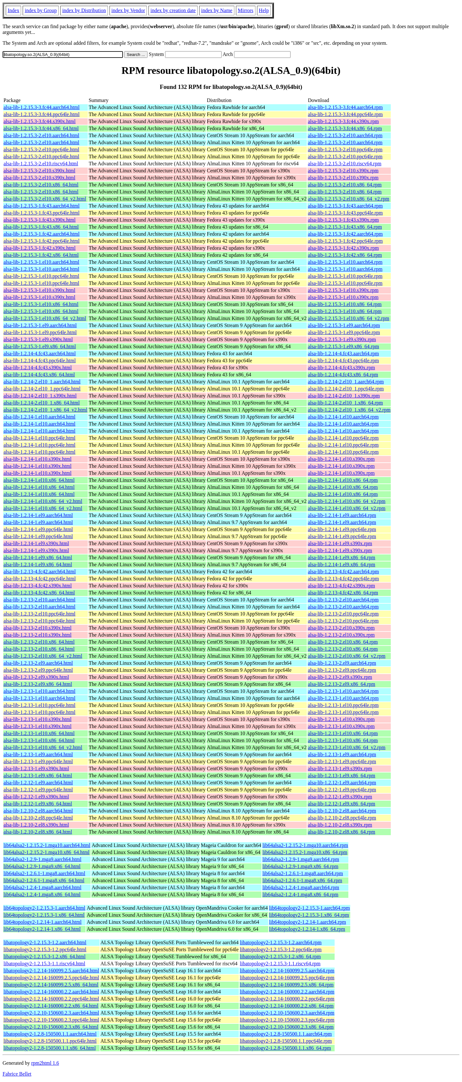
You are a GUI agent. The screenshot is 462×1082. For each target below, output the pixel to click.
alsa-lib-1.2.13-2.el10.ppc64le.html (39, 613)
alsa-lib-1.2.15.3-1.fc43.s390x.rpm (343, 220)
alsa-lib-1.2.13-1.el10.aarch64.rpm (343, 691)
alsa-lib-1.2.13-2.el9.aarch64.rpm (342, 663)
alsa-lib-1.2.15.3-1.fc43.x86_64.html (41, 227)
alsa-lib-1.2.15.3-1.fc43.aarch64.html (42, 205)
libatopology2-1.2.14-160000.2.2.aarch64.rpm (287, 991)
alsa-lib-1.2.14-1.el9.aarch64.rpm (342, 515)
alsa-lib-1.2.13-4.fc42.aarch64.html (40, 571)
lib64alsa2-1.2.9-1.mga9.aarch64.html (42, 859)
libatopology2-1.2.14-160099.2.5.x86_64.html (51, 984)
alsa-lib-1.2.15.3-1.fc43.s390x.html (40, 220)
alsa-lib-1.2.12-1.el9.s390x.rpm (340, 796)
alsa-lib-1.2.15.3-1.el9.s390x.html (38, 339)
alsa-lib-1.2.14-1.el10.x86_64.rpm (343, 480)
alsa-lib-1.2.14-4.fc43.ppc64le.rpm (343, 360)
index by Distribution (84, 10)
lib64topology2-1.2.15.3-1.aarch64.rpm (309, 908)
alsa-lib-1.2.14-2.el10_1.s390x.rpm (344, 395)
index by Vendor (128, 10)
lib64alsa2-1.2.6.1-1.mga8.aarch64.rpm (302, 873)
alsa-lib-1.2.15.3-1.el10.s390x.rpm (343, 290)
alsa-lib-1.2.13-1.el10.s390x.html (38, 719)
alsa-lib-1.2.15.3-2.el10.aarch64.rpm (345, 135)
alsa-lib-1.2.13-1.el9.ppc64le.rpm (342, 761)
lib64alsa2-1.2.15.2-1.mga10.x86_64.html (46, 852)
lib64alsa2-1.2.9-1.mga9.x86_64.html (42, 866)
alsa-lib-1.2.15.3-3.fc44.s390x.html (40, 121)
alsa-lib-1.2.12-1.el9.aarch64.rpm (342, 782)
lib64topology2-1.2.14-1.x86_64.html (42, 929)
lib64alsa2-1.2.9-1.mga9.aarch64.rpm (300, 859)
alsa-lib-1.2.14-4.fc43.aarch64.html (40, 353)
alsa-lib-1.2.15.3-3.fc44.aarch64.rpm (345, 107)
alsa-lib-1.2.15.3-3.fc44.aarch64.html (42, 107)
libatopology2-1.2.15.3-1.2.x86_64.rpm (280, 956)
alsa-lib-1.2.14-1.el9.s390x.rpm (340, 543)
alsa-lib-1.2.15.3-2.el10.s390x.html (39, 170)
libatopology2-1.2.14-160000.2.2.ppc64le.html (51, 998)
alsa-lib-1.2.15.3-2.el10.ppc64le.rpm (345, 149)
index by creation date (173, 10)
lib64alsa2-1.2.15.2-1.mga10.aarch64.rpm (305, 845)
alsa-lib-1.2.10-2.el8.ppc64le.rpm (342, 817)
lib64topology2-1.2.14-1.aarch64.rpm (307, 922)
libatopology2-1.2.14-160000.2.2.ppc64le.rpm (287, 998)
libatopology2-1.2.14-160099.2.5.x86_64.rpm (286, 984)
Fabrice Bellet (17, 1074)
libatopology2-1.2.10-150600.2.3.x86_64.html (51, 1027)
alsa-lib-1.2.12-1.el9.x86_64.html (38, 803)
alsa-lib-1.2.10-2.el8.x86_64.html (38, 832)
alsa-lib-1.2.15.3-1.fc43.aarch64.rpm (345, 205)
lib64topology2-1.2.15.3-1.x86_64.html (44, 915)
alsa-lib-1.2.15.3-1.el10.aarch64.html (41, 262)
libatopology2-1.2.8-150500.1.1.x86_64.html (50, 1048)
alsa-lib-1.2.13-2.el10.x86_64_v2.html (43, 656)
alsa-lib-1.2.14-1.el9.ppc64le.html (38, 529)
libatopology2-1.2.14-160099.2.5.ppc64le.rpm (287, 977)
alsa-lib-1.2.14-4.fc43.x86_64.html (39, 374)
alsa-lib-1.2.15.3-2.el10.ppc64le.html (41, 149)
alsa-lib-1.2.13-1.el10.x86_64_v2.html (43, 747)
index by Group (41, 10)
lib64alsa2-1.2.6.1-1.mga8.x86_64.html (44, 880)
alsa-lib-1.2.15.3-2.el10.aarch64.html (41, 135)
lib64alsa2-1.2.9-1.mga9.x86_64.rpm (300, 866)
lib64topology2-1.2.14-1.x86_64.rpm (307, 929)
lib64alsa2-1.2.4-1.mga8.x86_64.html (42, 894)
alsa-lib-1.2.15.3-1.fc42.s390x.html (40, 248)
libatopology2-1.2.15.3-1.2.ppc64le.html (45, 949)
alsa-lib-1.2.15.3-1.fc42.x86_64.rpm (345, 255)
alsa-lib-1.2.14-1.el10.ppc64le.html (39, 438)
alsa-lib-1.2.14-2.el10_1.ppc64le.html (42, 388)
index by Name (216, 10)
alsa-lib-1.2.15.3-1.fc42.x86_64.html (41, 255)
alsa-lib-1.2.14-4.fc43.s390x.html (38, 367)
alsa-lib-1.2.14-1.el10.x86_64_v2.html (43, 501)
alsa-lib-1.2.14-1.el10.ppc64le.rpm (343, 438)
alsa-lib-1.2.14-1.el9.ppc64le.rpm (342, 529)
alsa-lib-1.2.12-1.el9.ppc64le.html (38, 789)
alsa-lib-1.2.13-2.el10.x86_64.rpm (343, 642)
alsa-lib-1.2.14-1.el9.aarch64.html (38, 515)
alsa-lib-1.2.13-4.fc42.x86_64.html (39, 592)
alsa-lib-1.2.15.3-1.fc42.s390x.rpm (343, 248)
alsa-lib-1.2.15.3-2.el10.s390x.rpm (343, 170)
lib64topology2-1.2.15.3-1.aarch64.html (44, 908)
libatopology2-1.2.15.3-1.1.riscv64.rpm (280, 963)
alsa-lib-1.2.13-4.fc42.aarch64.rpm (343, 571)
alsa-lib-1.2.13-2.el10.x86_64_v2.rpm (346, 656)
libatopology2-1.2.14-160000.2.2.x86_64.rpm (286, 1005)
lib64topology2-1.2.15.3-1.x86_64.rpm (309, 915)
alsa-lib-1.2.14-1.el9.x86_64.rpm (341, 557)
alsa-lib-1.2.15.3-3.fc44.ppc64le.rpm (345, 114)
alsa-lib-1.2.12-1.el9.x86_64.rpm (341, 803)
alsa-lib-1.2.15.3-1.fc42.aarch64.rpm (345, 234)
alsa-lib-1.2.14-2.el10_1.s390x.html (40, 395)
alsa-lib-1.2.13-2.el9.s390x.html (36, 677)
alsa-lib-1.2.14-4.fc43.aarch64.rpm (343, 353)
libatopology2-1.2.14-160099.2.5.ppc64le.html (51, 977)
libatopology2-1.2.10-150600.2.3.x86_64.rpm (286, 1027)
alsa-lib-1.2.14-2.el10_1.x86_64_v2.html (45, 409)
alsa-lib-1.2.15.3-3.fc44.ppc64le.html (42, 114)
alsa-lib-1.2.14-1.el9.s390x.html (36, 543)
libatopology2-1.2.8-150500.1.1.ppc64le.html (50, 1041)
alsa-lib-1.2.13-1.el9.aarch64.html (38, 754)
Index (13, 10)
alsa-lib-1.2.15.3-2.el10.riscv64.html (41, 163)
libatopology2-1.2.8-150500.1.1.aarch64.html (50, 1034)
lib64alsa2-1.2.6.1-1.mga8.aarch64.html (44, 873)
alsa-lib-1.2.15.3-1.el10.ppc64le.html (41, 276)
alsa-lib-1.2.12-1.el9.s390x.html (36, 796)
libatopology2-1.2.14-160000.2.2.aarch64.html (51, 991)
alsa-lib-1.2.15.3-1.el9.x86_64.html (40, 346)
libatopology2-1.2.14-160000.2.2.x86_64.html (51, 1005)
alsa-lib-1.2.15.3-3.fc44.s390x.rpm (343, 121)
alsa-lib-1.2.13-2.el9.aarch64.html (38, 663)
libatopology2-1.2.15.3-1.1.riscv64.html (44, 963)
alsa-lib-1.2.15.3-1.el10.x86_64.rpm (345, 304)
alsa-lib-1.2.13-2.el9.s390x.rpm (340, 677)
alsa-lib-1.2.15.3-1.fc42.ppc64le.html (42, 241)
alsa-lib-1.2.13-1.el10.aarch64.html (39, 691)
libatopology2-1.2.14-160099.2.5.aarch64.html (51, 970)
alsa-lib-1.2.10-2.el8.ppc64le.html (38, 817)
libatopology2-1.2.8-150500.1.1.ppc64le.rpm (286, 1041)
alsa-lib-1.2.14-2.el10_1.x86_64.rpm (345, 402)
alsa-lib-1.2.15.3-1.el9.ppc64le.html (40, 332)
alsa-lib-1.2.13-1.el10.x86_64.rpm (343, 733)
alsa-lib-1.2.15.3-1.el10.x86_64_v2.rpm (348, 318)
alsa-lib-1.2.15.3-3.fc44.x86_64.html (41, 128)
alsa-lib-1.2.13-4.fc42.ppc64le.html (40, 578)
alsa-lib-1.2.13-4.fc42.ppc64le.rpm (343, 578)
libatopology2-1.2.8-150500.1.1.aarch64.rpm (286, 1034)
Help (264, 10)
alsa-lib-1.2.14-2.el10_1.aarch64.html (42, 381)
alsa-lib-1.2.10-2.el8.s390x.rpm (340, 824)
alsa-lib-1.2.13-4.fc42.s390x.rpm (341, 585)
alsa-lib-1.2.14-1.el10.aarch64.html (39, 416)
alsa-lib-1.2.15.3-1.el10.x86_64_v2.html (45, 318)
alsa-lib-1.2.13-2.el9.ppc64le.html (38, 670)
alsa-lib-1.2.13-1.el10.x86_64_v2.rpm (346, 747)
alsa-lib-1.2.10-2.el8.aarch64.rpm (342, 810)
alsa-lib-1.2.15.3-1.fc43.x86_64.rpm (345, 227)
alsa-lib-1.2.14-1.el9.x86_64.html (38, 557)
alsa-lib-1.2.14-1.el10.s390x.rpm (341, 459)
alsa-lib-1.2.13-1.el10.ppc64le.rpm (343, 705)
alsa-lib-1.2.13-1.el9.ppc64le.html (38, 761)
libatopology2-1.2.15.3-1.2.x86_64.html (45, 956)
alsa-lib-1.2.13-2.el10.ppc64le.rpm (343, 613)
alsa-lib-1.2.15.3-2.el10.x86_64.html (41, 184)
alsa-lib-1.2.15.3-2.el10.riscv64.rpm (344, 163)
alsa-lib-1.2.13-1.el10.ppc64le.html (39, 705)
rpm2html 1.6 (45, 1063)
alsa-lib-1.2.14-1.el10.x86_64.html (39, 480)
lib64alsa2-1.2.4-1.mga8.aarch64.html (42, 887)
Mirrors (246, 10)
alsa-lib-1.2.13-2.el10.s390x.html (38, 628)
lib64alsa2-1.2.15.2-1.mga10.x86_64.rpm (304, 852)
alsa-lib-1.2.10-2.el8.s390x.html (36, 824)
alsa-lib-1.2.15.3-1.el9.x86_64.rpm (343, 346)
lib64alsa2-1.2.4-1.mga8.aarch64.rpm (300, 887)
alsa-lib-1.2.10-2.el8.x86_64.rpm (341, 832)
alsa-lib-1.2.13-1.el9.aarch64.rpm (342, 754)
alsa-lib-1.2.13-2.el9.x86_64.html (38, 684)
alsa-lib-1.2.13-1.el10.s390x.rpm (341, 719)
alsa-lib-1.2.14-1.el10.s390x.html (38, 459)
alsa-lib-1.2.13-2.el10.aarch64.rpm (343, 599)
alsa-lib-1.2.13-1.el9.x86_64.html (38, 775)
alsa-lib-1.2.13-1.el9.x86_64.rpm (341, 775)
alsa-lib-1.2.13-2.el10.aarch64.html (39, 599)
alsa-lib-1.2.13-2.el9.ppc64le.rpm (342, 670)
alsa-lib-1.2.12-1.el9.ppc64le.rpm (342, 789)
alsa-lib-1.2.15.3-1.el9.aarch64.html (40, 325)
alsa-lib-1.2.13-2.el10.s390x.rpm (341, 628)
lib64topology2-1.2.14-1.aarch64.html (42, 922)
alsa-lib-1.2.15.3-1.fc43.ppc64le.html (42, 213)
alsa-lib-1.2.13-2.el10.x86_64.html (39, 642)
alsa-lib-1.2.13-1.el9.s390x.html (36, 768)
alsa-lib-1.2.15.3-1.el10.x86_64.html (41, 304)
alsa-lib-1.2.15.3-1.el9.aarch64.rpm (344, 325)
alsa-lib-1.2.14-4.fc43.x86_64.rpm (343, 374)
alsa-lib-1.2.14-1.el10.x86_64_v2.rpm (346, 501)
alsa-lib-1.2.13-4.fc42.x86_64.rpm (343, 592)
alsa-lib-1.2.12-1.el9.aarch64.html (38, 782)
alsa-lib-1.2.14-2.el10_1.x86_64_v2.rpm (349, 409)
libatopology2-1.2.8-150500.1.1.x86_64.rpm (285, 1048)
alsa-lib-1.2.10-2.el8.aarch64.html (38, 810)
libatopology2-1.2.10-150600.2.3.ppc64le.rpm (287, 1020)
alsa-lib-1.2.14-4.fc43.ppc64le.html (40, 360)
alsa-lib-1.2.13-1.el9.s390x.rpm (340, 768)
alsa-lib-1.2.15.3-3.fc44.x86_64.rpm (345, 128)
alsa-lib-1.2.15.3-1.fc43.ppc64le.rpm (345, 213)
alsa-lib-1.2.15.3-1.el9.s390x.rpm (342, 339)
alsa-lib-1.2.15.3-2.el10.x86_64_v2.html (45, 198)
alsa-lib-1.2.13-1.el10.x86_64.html (39, 733)
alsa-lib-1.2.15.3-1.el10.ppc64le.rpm (345, 276)
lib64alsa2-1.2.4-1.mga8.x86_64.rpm (300, 894)
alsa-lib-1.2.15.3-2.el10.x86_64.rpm (345, 184)
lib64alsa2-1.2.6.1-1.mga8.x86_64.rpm (302, 880)
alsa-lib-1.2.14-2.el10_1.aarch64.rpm (346, 381)
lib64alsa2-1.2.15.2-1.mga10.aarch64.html (47, 845)
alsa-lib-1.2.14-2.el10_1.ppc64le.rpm (346, 388)
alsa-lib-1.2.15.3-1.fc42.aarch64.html (42, 234)
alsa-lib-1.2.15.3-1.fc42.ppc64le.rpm (345, 241)
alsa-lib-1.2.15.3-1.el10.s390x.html (39, 290)
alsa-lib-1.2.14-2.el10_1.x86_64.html (42, 402)
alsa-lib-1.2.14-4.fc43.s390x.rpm (341, 367)
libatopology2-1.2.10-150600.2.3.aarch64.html (51, 1012)
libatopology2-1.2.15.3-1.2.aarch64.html (45, 942)
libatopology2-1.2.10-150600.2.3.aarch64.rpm (287, 1012)
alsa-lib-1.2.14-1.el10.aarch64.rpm (343, 416)
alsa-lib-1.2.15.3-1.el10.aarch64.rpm (345, 262)
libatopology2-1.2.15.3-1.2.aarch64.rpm (281, 942)
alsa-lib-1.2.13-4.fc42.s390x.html (38, 585)
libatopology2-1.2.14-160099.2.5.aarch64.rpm (287, 970)
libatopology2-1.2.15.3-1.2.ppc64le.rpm (281, 949)
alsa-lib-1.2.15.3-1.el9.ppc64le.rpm (344, 332)
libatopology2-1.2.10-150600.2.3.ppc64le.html (51, 1020)
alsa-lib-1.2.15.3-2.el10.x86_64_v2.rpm (348, 198)
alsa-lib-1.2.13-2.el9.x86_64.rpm (341, 684)
